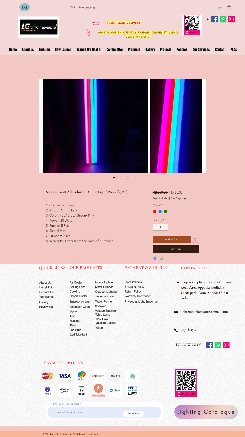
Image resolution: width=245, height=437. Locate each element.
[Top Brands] (49, 296)
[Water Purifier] (107, 301)
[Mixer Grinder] (107, 287)
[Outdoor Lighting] (107, 291)
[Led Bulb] (79, 330)
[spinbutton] (160, 227)
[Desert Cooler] (79, 296)
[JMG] (79, 325)
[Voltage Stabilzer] (107, 310)
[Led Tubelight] (80, 334)
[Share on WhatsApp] (161, 258)
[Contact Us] (49, 292)
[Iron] (79, 316)
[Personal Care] (107, 296)
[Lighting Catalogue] (206, 412)
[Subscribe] (133, 414)
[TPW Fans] (107, 319)
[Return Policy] (137, 291)
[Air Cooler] (79, 282)
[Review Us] (49, 306)
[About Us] (49, 282)
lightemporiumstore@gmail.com (204, 311)
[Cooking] (79, 291)
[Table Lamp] (107, 314)
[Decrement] (155, 227)
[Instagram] (231, 19)
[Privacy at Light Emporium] (143, 301)
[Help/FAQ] (49, 287)
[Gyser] (79, 311)
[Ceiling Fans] (79, 287)
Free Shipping (178, 198)
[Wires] (102, 327)
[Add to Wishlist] (195, 239)
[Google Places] (207, 19)
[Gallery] (49, 302)
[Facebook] (214, 19)
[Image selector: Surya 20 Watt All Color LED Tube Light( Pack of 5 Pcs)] (114, 177)
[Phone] (176, 330)
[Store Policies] (136, 282)
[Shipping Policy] (137, 286)
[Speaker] (105, 306)
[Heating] (79, 320)
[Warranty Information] (141, 296)
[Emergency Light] (81, 301)
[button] (229, 7)
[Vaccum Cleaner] (107, 322)
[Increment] (165, 227)
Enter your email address (66, 403)
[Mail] (176, 312)
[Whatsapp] (223, 19)
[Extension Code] (80, 306)
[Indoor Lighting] (107, 282)
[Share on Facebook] (155, 258)
